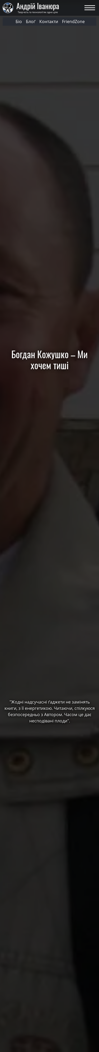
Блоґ (30, 21)
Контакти (48, 21)
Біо (19, 21)
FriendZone (73, 21)
